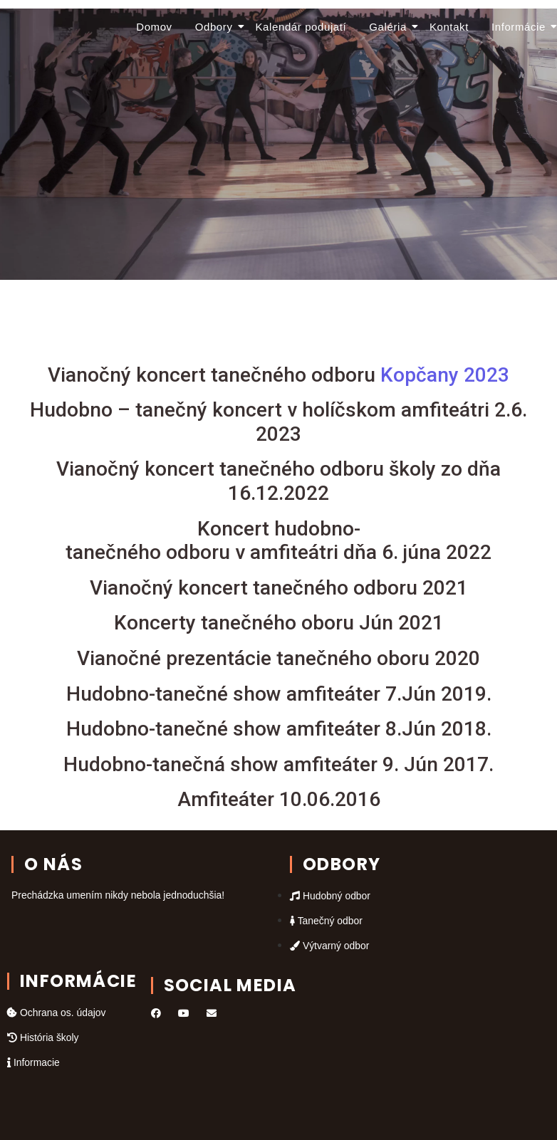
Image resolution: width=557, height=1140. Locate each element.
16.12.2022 (278, 493)
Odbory (216, 27)
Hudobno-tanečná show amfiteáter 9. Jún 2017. (278, 764)
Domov (154, 27)
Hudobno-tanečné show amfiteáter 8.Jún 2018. (278, 729)
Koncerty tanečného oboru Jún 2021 (279, 622)
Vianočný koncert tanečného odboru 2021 (279, 588)
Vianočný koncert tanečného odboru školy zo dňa (278, 469)
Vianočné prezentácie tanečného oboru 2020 (278, 658)
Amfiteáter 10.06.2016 (278, 799)
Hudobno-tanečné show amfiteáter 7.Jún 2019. (278, 694)
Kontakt (449, 27)
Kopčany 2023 (278, 375)
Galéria (390, 27)
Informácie (520, 27)
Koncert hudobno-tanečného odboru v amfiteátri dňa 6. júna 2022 (278, 541)
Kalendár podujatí (301, 27)
